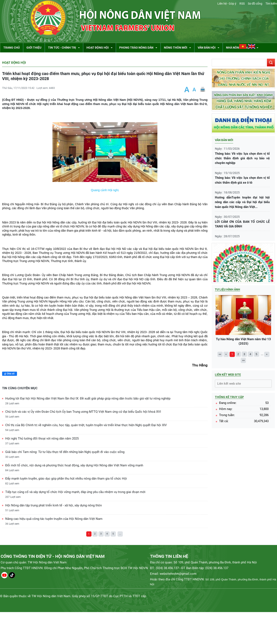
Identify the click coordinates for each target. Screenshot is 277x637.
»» (243, 360)
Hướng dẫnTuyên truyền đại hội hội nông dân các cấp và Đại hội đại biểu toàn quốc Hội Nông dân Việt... (242, 202)
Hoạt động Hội (14, 63)
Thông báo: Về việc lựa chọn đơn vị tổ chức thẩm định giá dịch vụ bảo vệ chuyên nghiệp (242, 158)
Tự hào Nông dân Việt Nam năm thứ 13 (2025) (243, 320)
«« (220, 354)
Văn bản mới (224, 140)
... (120, 533)
